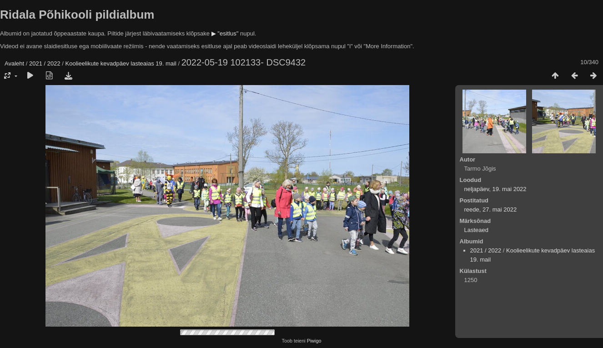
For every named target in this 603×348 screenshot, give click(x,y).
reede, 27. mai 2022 (490, 209)
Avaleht (14, 63)
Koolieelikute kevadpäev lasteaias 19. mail (120, 63)
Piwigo (314, 340)
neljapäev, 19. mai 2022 (495, 189)
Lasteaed (476, 230)
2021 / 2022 (44, 63)
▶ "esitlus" (225, 33)
